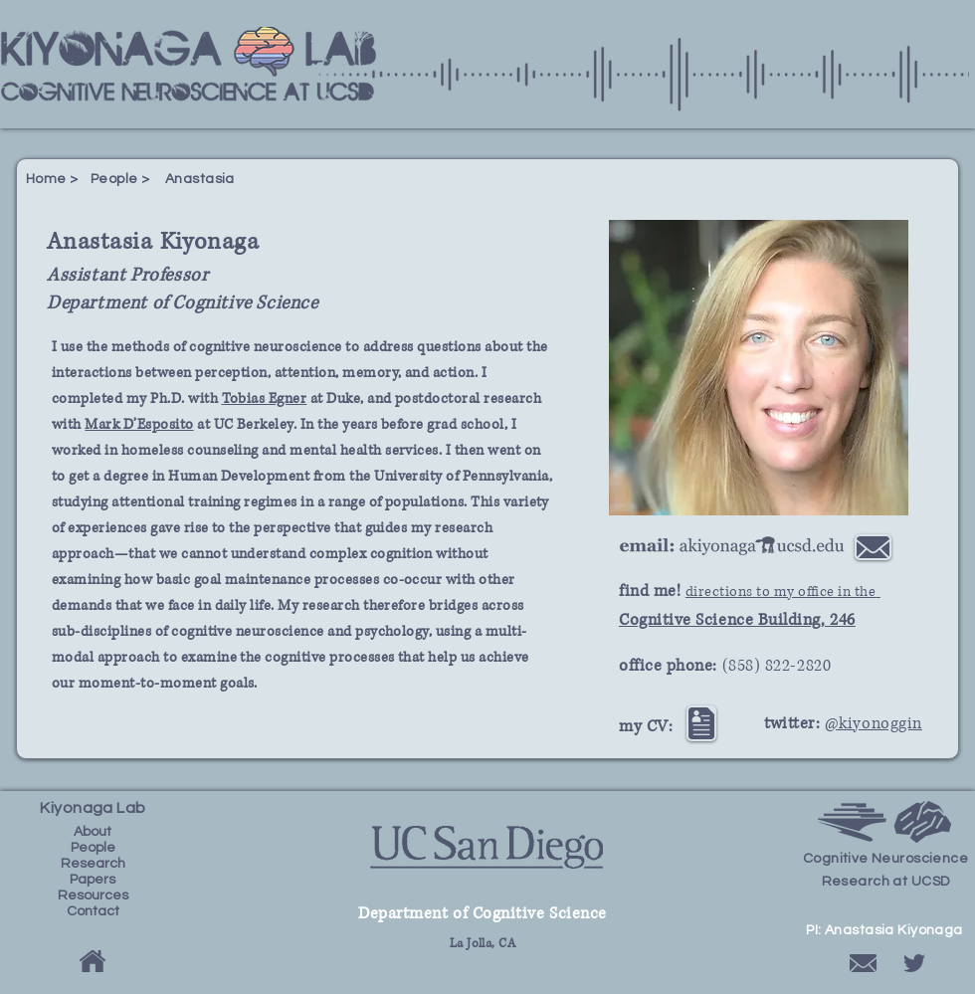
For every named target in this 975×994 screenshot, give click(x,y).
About (92, 832)
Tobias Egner (264, 398)
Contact (93, 911)
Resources (93, 895)
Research (93, 864)
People (93, 848)
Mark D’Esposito (139, 424)
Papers (92, 880)
